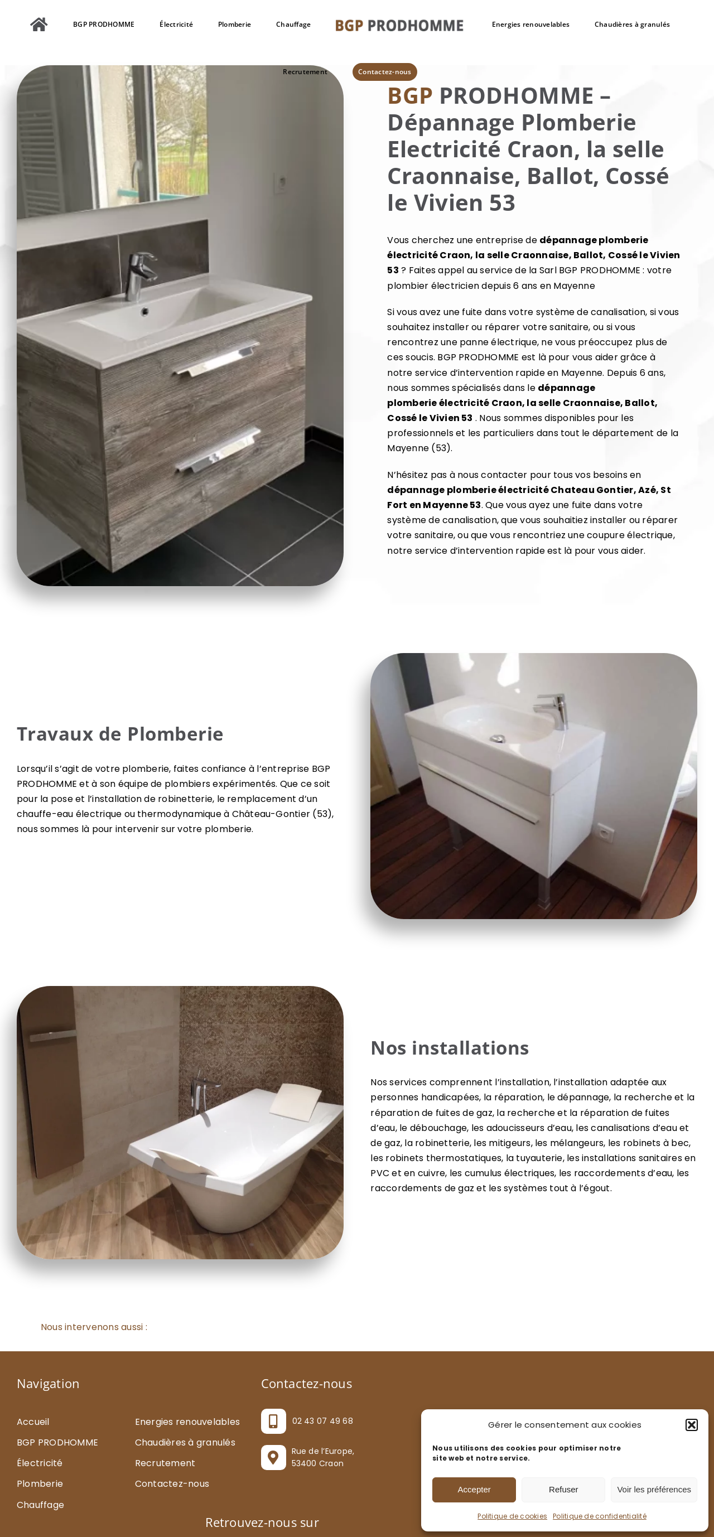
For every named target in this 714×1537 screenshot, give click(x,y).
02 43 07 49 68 (322, 1421)
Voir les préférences (654, 1489)
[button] (691, 1424)
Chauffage (40, 1505)
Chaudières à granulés (185, 1442)
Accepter (474, 1489)
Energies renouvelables (187, 1421)
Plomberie (40, 1483)
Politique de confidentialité (600, 1516)
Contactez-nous (172, 1483)
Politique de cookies (512, 1516)
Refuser (563, 1489)
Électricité (40, 1463)
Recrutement (165, 1463)
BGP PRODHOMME (57, 1442)
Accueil (33, 1421)
